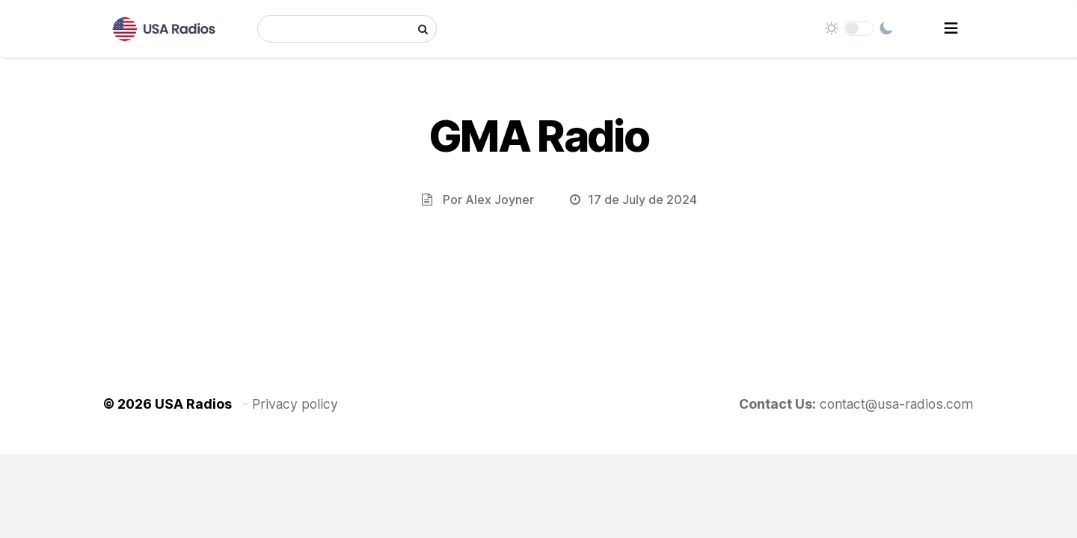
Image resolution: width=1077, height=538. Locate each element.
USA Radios (193, 404)
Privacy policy (295, 404)
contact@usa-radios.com (897, 404)
